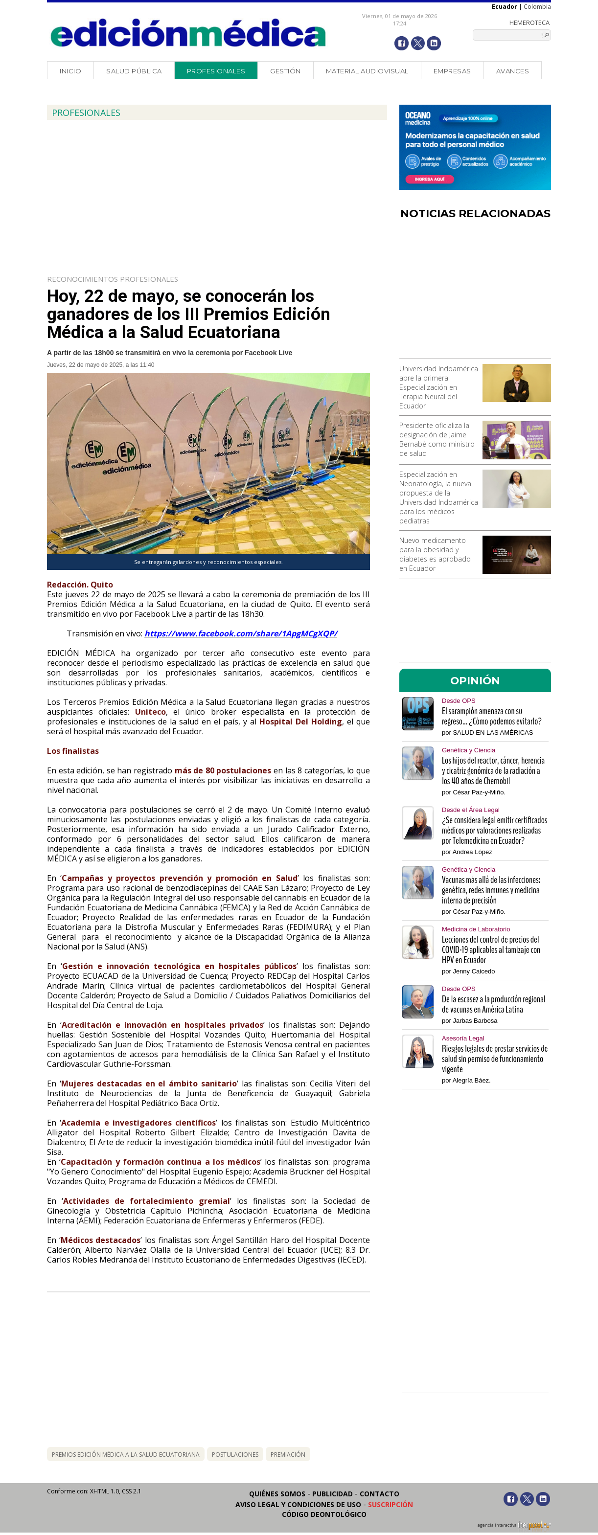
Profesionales (216, 71)
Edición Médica (188, 32)
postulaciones (235, 1454)
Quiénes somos (277, 1493)
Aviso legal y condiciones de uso (298, 1504)
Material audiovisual (367, 71)
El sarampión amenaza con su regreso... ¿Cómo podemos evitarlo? (492, 716)
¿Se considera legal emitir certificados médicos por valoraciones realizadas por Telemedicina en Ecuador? (494, 830)
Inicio (70, 71)
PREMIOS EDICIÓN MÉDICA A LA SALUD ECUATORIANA (126, 1454)
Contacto (379, 1493)
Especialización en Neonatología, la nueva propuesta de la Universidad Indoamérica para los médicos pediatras (438, 497)
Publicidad (332, 1493)
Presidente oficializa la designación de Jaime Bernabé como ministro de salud (437, 439)
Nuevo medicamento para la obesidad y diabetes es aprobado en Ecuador (435, 554)
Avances (512, 71)
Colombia (537, 6)
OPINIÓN (475, 680)
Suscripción (390, 1504)
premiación (288, 1454)
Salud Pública (134, 71)
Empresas (452, 71)
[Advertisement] (475, 292)
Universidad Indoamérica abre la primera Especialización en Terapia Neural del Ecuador (438, 387)
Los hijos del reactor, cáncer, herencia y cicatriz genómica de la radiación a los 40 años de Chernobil (493, 770)
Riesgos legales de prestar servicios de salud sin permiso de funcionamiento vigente (495, 1058)
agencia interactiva (514, 1527)
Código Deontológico (324, 1514)
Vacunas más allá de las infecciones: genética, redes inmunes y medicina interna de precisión (491, 890)
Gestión (285, 71)
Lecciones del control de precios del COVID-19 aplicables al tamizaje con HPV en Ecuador (491, 949)
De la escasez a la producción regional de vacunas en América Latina (494, 1004)
